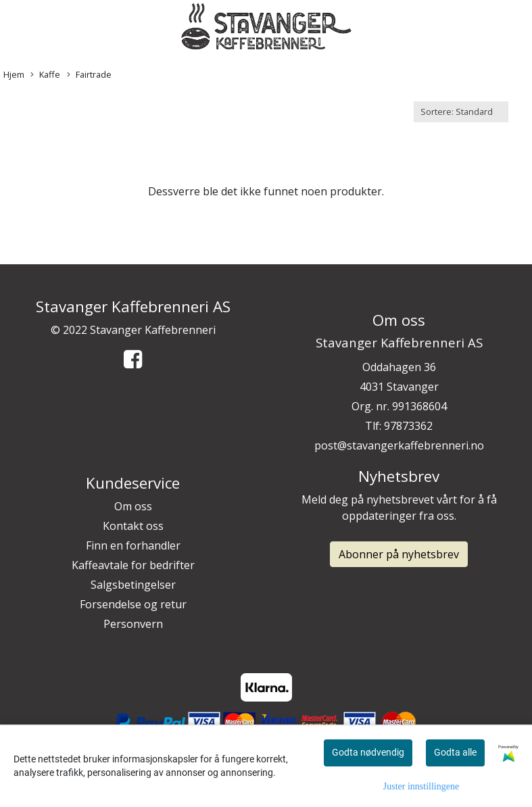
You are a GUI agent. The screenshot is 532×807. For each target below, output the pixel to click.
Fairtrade (89, 74)
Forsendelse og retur (133, 604)
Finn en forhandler (133, 545)
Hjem (13, 74)
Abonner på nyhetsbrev (399, 554)
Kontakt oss (133, 525)
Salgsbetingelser (133, 584)
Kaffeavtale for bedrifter (133, 565)
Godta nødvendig (368, 752)
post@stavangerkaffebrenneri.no (399, 445)
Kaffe (45, 74)
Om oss (133, 506)
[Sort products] (461, 111)
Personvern (133, 623)
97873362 (408, 425)
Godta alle (455, 752)
